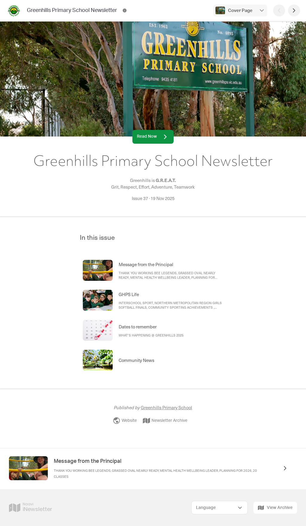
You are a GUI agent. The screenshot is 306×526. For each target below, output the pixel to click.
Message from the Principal (87, 461)
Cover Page (240, 10)
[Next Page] (294, 10)
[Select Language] (219, 507)
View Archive (275, 508)
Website (125, 420)
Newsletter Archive (165, 420)
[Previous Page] (279, 10)
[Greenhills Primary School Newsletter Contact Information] (124, 10)
